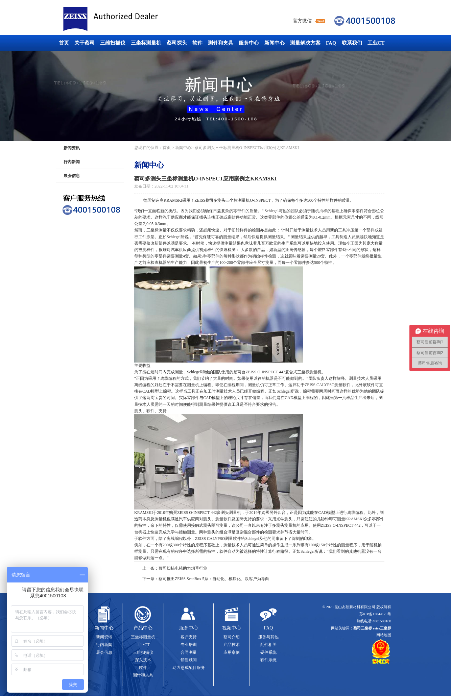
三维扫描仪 (112, 43)
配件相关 (268, 644)
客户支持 (189, 637)
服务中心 (249, 43)
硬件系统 (268, 652)
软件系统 (268, 659)
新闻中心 (274, 43)
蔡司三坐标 (126, 19)
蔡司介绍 (231, 637)
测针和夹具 (220, 43)
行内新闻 (72, 161)
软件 (197, 43)
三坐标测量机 (146, 43)
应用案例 (231, 652)
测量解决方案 (305, 43)
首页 (64, 43)
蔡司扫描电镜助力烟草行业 (183, 568)
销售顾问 (189, 659)
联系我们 (352, 43)
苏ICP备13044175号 (375, 614)
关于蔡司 (84, 43)
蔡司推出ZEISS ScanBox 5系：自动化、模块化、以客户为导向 (214, 578)
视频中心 (231, 627)
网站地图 (383, 635)
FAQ (331, 43)
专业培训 (189, 644)
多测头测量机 (229, 512)
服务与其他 (268, 637)
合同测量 (189, 652)
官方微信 (302, 20)
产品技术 (231, 644)
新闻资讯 (72, 148)
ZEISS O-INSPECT (337, 525)
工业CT (376, 43)
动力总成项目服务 (188, 667)
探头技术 (143, 659)
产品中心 (143, 627)
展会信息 (72, 175)
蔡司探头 (177, 43)
